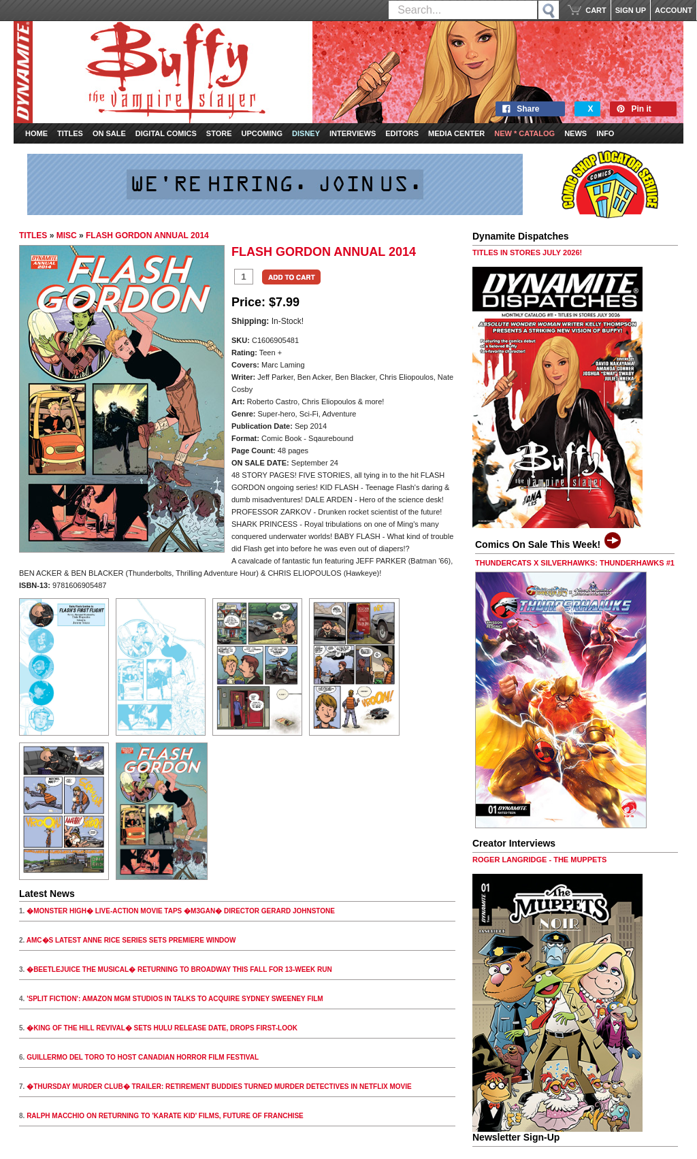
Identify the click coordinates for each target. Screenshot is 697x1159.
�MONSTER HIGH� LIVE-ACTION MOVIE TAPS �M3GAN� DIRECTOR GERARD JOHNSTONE (181, 911)
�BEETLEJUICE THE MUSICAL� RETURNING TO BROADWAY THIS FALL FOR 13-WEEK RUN (179, 969)
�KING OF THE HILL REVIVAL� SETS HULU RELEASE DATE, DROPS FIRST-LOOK (162, 1028)
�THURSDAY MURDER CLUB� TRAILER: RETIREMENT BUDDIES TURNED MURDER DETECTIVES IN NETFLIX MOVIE (219, 1086)
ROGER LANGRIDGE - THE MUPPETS (539, 859)
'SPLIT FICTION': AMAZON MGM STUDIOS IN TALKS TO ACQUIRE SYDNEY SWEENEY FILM (175, 998)
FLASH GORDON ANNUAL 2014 (147, 235)
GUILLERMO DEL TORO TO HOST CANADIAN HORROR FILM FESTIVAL (143, 1057)
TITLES (33, 235)
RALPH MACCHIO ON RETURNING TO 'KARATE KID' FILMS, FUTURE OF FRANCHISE (165, 1116)
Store (219, 133)
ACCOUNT (673, 10)
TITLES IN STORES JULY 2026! (527, 252)
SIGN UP (630, 10)
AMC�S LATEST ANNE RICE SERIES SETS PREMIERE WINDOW (131, 940)
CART (595, 10)
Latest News (47, 893)
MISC (66, 235)
